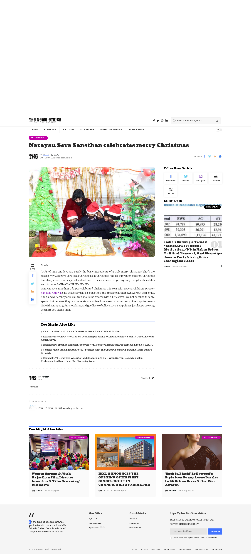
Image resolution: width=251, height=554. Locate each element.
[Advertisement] (93, 59)
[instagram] (162, 121)
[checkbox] (171, 538)
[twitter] (153, 378)
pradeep (45, 377)
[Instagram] (200, 179)
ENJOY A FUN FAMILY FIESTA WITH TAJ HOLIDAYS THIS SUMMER (81, 331)
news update (212, 209)
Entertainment (39, 138)
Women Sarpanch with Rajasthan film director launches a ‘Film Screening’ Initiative (56, 479)
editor (46, 155)
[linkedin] (166, 121)
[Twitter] (158, 121)
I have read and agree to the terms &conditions (195, 538)
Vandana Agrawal (51, 293)
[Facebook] (153, 121)
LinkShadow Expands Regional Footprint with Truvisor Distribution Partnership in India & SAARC (98, 345)
